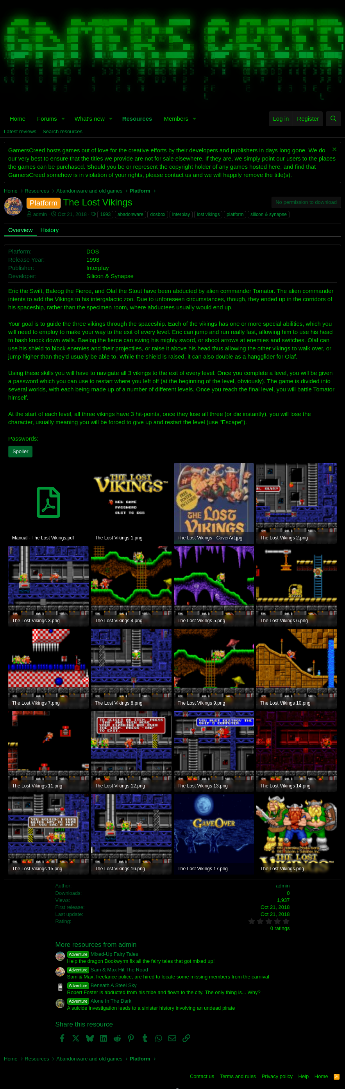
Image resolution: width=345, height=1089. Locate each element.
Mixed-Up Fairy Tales (102, 954)
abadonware (130, 214)
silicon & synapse (268, 214)
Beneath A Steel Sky (102, 985)
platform (235, 214)
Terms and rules (238, 1076)
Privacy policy (277, 1076)
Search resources (62, 131)
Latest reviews (20, 131)
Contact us (202, 1076)
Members (176, 118)
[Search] (333, 118)
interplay (181, 214)
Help (304, 1076)
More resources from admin (96, 944)
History (50, 230)
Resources (137, 118)
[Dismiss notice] (333, 150)
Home (17, 118)
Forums (47, 118)
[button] (63, 118)
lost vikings (208, 214)
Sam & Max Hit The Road (107, 970)
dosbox (157, 214)
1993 (105, 214)
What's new (90, 118)
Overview (20, 230)
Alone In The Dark (99, 1001)
